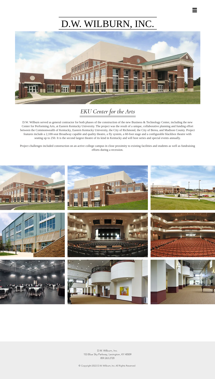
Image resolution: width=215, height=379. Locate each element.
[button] (194, 10)
